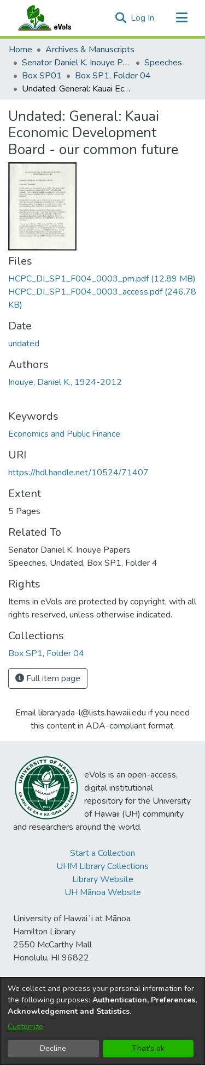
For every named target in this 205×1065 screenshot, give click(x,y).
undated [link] (23, 344)
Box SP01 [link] (42, 76)
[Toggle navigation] (181, 18)
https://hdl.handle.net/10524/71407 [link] (78, 473)
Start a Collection (102, 853)
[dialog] (102, 1021)
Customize (25, 1026)
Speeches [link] (163, 63)
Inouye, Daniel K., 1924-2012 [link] (65, 382)
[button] (120, 18)
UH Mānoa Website (103, 892)
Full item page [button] (47, 678)
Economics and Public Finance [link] (64, 434)
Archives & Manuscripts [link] (89, 50)
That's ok (148, 1048)
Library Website (102, 879)
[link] (102, 279)
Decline (53, 1048)
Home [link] (20, 50)
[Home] (55, 18)
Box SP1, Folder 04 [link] (113, 76)
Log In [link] (143, 18)
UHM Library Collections (102, 866)
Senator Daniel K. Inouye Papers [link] (76, 63)
